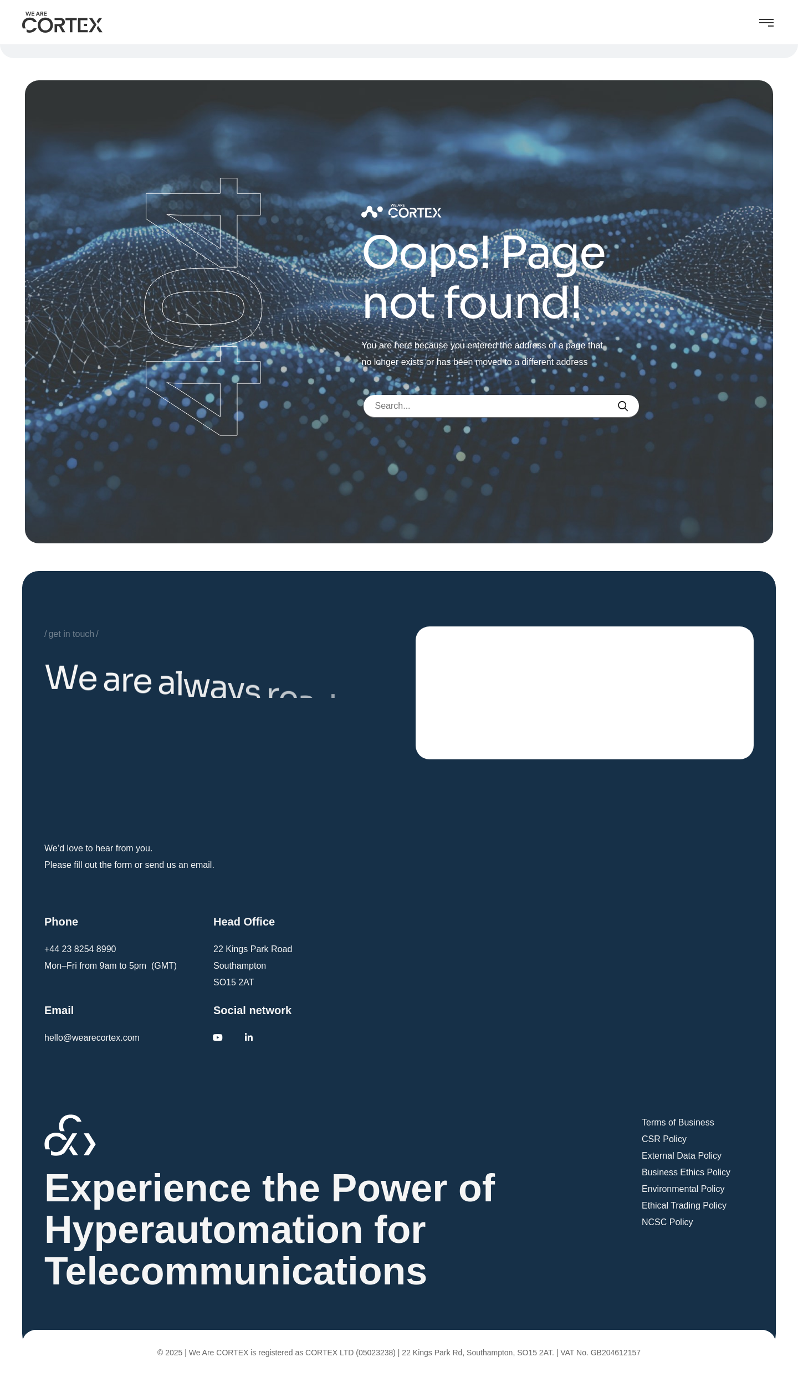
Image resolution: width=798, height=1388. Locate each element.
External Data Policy (682, 1155)
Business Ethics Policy (686, 1172)
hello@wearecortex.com (92, 1037)
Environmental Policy (683, 1189)
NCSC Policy (667, 1222)
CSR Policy (664, 1139)
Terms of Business (678, 1122)
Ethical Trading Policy (684, 1205)
